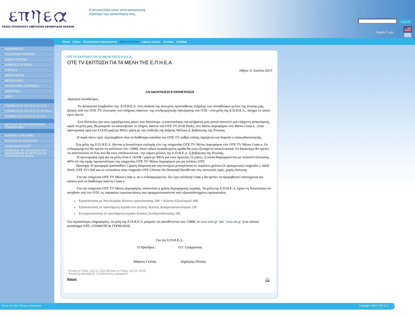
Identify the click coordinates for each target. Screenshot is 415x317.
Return (71, 279)
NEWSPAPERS (14, 49)
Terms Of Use (9, 305)
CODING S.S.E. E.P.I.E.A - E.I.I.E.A (26, 105)
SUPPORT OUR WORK (19, 135)
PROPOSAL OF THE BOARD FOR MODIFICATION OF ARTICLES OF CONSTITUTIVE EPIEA (25, 153)
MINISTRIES (12, 91)
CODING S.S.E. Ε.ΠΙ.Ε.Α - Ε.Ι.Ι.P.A (25, 116)
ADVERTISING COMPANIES (22, 86)
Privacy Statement (30, 305)
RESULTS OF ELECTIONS (21, 140)
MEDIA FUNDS (14, 80)
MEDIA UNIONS (14, 75)
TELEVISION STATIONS (19, 54)
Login (390, 32)
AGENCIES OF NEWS (18, 64)
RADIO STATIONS (16, 59)
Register (381, 32)
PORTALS (11, 70)
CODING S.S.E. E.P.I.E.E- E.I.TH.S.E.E (28, 111)
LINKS (9, 96)
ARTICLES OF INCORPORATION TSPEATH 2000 (25, 126)
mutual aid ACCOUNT (18, 146)
